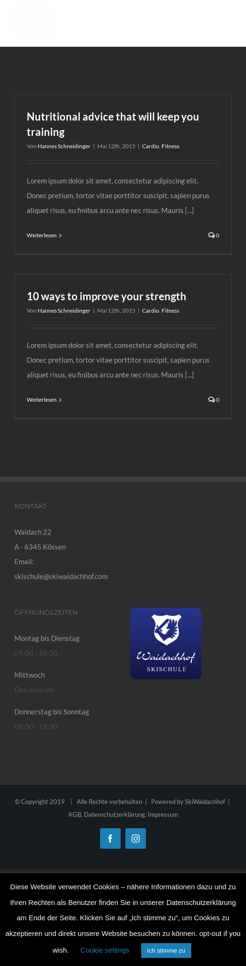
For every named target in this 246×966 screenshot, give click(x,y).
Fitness (170, 146)
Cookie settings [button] (105, 950)
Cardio (150, 146)
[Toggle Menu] (224, 24)
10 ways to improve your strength (106, 296)
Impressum (163, 814)
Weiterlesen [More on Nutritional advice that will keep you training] (42, 235)
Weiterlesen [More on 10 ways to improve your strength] (42, 399)
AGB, (76, 814)
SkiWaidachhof (205, 801)
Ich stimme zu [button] (166, 950)
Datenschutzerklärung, (116, 814)
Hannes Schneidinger (64, 146)
